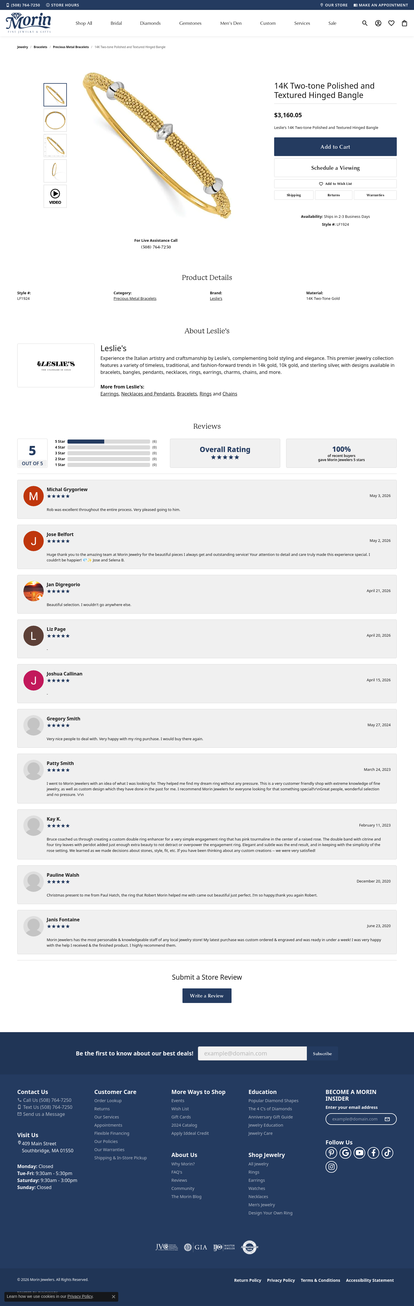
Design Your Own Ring (270, 1213)
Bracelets (40, 47)
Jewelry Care (260, 1133)
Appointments (108, 1125)
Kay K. (54, 819)
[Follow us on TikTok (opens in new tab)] (387, 1153)
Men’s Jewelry (261, 1204)
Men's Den (231, 23)
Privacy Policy (281, 1280)
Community (182, 1188)
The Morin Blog (186, 1196)
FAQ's (176, 1172)
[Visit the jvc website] (166, 1247)
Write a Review (207, 995)
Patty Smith (60, 763)
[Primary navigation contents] (206, 23)
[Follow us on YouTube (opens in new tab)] (359, 1153)
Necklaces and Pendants (148, 394)
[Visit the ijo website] (224, 1247)
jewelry (22, 47)
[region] (157, 145)
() (154, 441)
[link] (23, 5)
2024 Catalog (184, 1125)
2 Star (60, 458)
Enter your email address (352, 1107)
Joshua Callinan (64, 673)
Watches (256, 1188)
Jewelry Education (265, 1125)
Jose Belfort (60, 534)
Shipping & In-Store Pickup (120, 1157)
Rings (205, 394)
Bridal (116, 23)
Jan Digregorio (63, 584)
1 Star (60, 464)
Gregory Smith (63, 718)
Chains (229, 394)
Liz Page (56, 629)
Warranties (375, 194)
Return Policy (247, 1280)
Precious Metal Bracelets (71, 47)
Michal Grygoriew (67, 489)
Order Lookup (108, 1100)
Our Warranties (109, 1149)
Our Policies (106, 1141)
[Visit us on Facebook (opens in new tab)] (373, 1153)
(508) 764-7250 (156, 247)
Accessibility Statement (370, 1280)
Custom (268, 23)
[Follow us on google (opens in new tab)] (345, 1153)
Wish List (180, 1108)
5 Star (60, 441)
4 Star (60, 447)
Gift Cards (181, 1117)
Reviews (179, 1180)
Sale (332, 23)
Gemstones (190, 23)
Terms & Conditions (320, 1280)
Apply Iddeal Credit (190, 1133)
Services (302, 23)
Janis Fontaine (63, 919)
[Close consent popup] (113, 1296)
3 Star (60, 453)
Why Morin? (183, 1164)
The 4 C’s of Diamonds (270, 1108)
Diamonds (150, 23)
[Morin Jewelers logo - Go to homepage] (28, 23)
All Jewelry (258, 1164)
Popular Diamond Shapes (273, 1100)
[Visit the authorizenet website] (250, 1247)
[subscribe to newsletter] (387, 1119)
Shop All (84, 23)
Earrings (109, 394)
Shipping (294, 194)
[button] (365, 23)
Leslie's (216, 298)
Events (177, 1100)
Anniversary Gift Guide (270, 1117)
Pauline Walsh (63, 875)
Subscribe (322, 1053)
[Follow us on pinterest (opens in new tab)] (331, 1153)
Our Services (106, 1117)
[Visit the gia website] (195, 1247)
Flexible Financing (111, 1133)
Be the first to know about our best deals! (134, 1053)
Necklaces (258, 1196)
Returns (334, 194)
